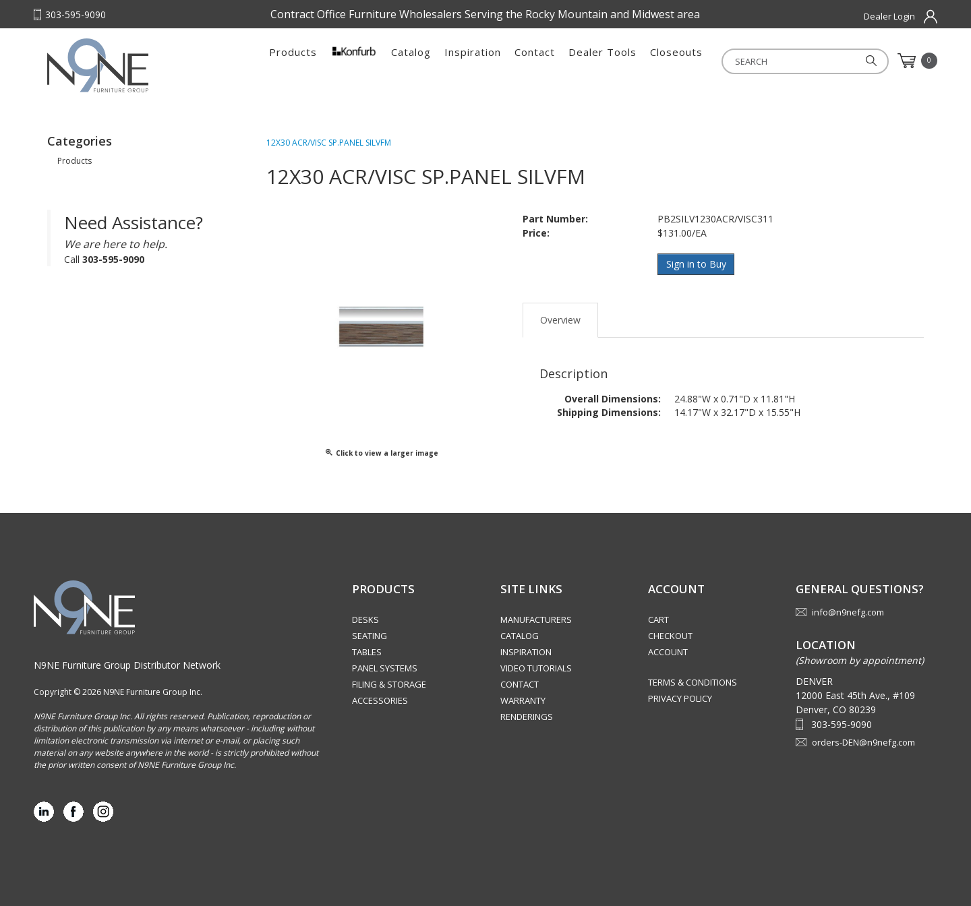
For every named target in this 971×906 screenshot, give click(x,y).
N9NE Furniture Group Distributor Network (127, 665)
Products (293, 60)
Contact (534, 60)
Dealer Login (889, 16)
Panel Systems (384, 668)
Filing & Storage (389, 684)
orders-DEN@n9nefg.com (863, 742)
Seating (369, 636)
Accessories (380, 700)
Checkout (670, 636)
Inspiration (472, 60)
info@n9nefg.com (848, 612)
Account (668, 652)
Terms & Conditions (692, 682)
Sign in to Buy (696, 264)
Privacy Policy (680, 698)
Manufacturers (536, 619)
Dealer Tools (602, 60)
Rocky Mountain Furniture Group (131, 65)
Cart (658, 619)
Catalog (411, 60)
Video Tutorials (536, 668)
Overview (560, 319)
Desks (365, 619)
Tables (367, 652)
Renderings (526, 717)
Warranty (523, 700)
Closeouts (676, 60)
